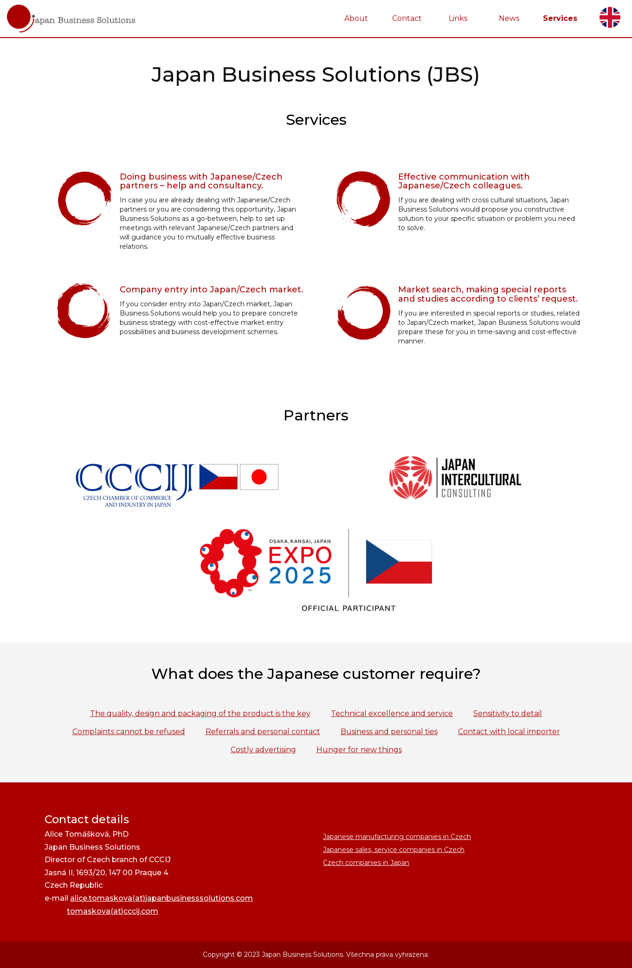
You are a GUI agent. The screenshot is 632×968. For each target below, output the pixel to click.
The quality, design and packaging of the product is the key (200, 713)
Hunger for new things (359, 749)
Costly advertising (263, 749)
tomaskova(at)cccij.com (112, 911)
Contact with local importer (509, 731)
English (610, 17)
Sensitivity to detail (507, 713)
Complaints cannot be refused (128, 731)
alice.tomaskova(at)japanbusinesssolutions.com (161, 898)
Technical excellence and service (392, 713)
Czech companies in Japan (366, 862)
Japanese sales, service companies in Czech (393, 849)
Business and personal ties (389, 731)
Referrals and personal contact (263, 731)
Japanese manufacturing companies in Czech (397, 836)
